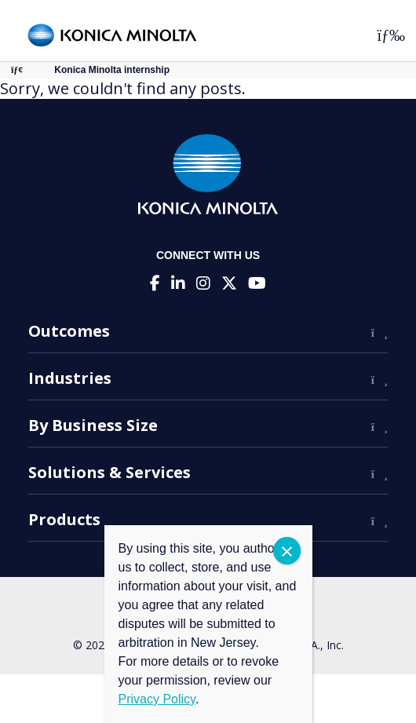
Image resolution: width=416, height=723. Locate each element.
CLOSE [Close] (287, 550)
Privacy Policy (157, 699)
